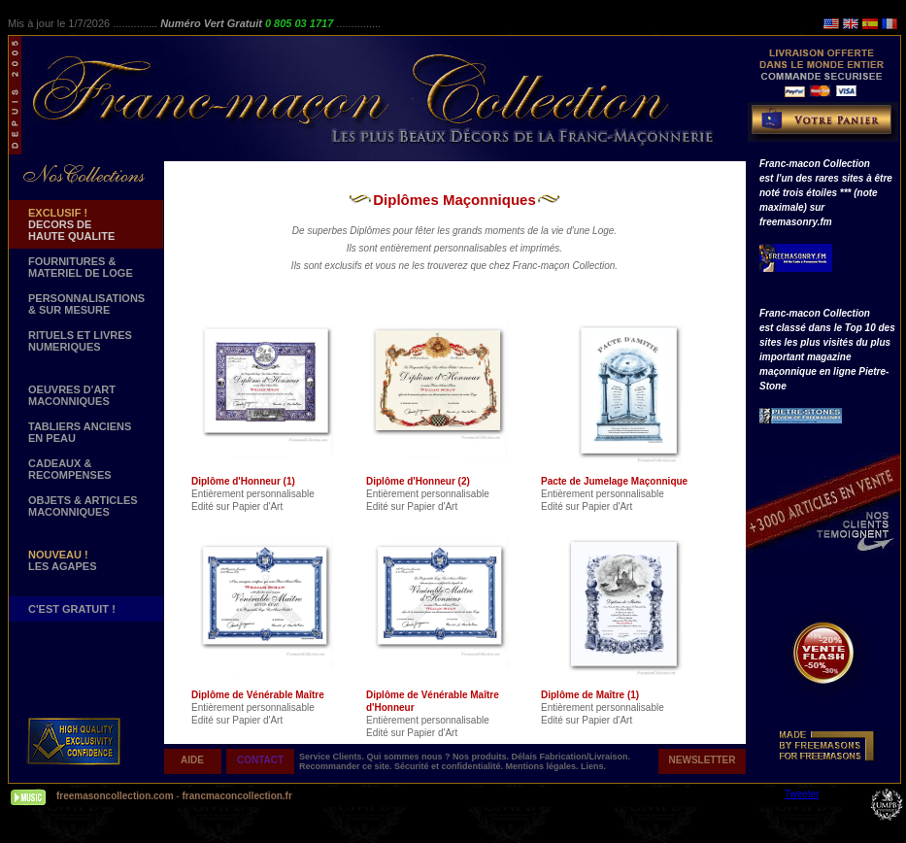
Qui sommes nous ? (410, 756)
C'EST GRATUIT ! (72, 609)
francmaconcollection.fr (236, 796)
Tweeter (802, 794)
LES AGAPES (62, 560)
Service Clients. (333, 756)
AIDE (192, 760)
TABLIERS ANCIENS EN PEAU (79, 432)
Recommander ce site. (346, 766)
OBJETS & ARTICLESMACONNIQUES (83, 506)
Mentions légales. (544, 766)
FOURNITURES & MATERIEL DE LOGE (80, 267)
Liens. (593, 766)
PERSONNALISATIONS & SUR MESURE (86, 304)
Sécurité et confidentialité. (450, 766)
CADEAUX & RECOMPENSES (70, 469)
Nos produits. (482, 756)
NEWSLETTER (702, 760)
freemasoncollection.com (115, 796)
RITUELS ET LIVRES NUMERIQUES (80, 341)
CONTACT (260, 760)
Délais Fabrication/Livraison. (571, 756)
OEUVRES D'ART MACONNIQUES (72, 395)
